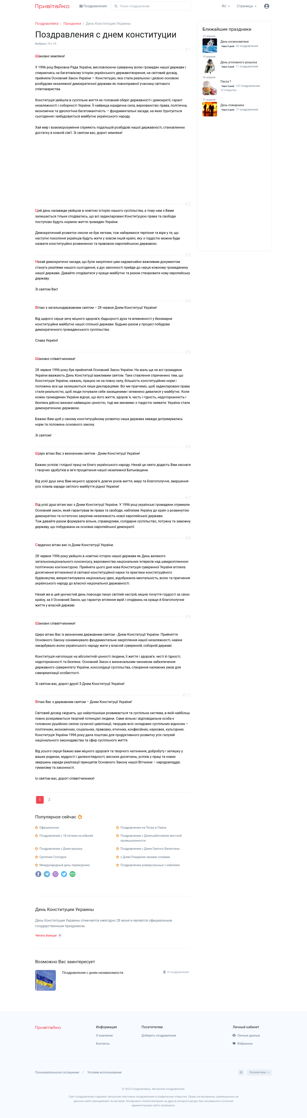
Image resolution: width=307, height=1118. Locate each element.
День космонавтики (234, 41)
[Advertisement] (113, 174)
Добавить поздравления (159, 1035)
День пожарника (232, 105)
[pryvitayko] (48, 1027)
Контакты (103, 1043)
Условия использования (104, 1072)
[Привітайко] (52, 6)
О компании (104, 1035)
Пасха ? (225, 81)
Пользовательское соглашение (57, 1072)
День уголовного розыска (238, 62)
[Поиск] (151, 6)
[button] (48, 935)
